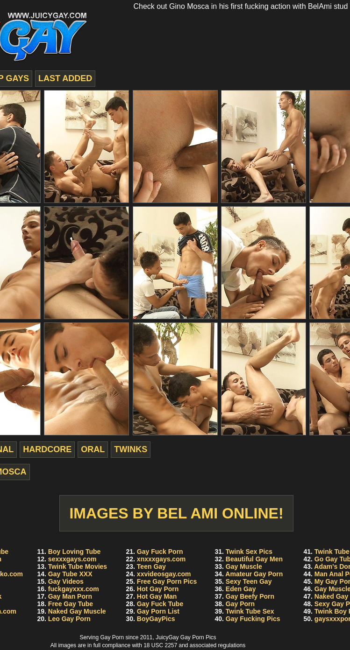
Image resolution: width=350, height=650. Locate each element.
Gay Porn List (158, 611)
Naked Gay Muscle (77, 611)
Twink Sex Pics (249, 551)
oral (93, 449)
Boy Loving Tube (74, 551)
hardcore (47, 449)
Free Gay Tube (70, 604)
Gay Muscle (244, 566)
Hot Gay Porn (158, 589)
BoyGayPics (156, 618)
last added (65, 78)
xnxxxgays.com (161, 559)
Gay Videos (66, 581)
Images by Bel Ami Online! (176, 513)
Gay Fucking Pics (253, 618)
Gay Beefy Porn (250, 596)
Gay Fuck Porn (160, 551)
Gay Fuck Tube (160, 604)
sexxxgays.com (72, 559)
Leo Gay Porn (69, 618)
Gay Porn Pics (198, 637)
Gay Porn (240, 604)
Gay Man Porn (70, 596)
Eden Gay (241, 589)
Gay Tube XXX (70, 574)
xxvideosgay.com (164, 574)
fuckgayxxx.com (73, 589)
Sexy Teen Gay (249, 581)
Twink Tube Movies (77, 566)
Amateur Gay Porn (254, 574)
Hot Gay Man (157, 596)
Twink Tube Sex (250, 611)
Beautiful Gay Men (254, 559)
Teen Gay (151, 566)
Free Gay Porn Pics (167, 581)
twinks (130, 449)
